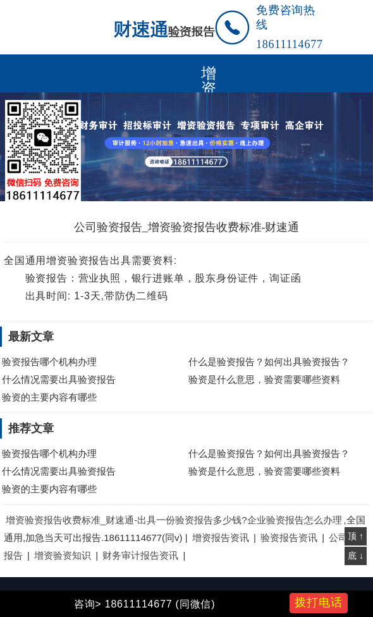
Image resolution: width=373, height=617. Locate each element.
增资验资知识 (62, 555)
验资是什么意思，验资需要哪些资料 (264, 379)
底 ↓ (356, 556)
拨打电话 (319, 602)
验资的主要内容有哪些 (49, 397)
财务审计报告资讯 (140, 555)
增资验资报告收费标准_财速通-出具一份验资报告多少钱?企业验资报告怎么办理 (174, 519)
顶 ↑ (356, 536)
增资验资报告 (208, 73)
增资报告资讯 (220, 537)
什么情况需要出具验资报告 (59, 379)
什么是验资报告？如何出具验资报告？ (269, 361)
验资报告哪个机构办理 (49, 361)
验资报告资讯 (288, 537)
